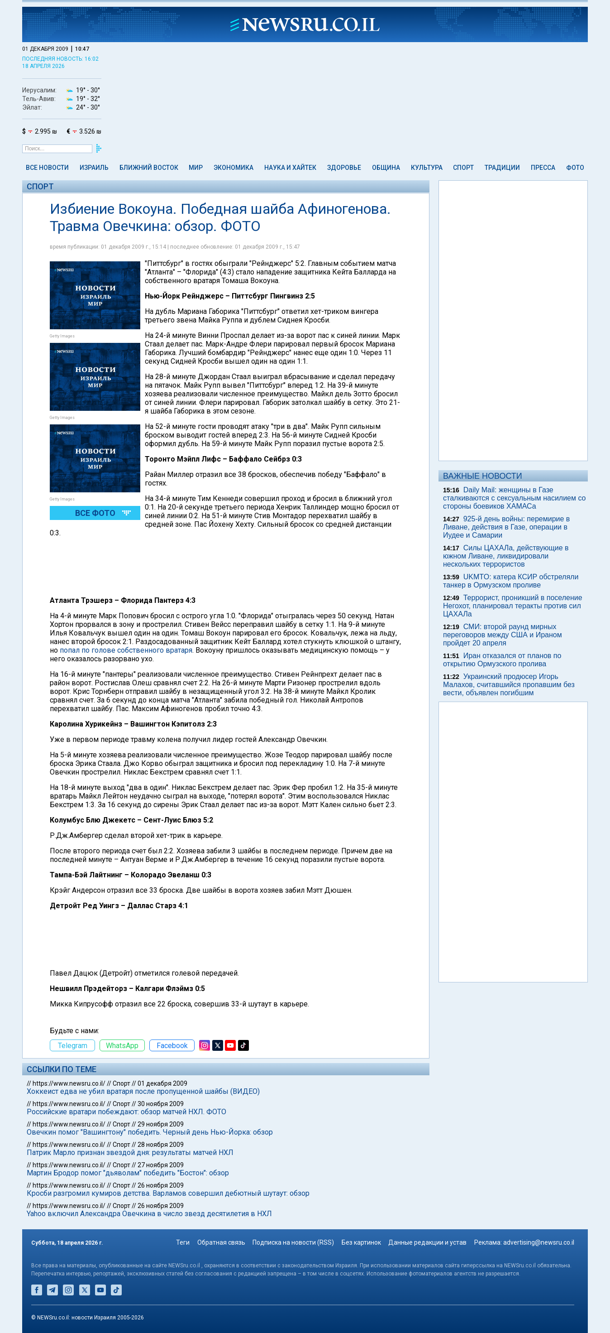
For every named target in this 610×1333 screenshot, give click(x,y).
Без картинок (361, 1242)
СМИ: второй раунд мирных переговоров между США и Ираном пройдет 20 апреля (502, 635)
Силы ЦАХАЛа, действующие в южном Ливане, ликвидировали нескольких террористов (506, 556)
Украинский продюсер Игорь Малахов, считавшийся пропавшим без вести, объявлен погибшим (509, 685)
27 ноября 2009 (161, 1165)
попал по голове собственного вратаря (126, 650)
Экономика (233, 167)
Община (386, 167)
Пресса (543, 167)
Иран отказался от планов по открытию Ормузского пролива (502, 660)
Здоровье (344, 167)
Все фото (95, 513)
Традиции (502, 167)
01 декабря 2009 (162, 1083)
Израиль (94, 167)
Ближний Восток (148, 167)
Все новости (47, 167)
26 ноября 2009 (161, 1185)
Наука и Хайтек (290, 167)
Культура (427, 167)
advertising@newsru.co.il (538, 1242)
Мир (196, 167)
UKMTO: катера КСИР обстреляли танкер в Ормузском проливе (510, 581)
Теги (183, 1242)
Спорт (463, 167)
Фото (575, 167)
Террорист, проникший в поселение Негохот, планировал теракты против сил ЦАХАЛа (512, 606)
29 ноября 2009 (161, 1124)
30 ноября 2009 (161, 1103)
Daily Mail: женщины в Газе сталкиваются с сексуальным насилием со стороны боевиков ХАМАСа (514, 498)
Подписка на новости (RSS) (293, 1242)
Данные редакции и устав (427, 1242)
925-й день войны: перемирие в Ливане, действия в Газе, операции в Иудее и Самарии (506, 527)
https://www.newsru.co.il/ (69, 1083)
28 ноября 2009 (161, 1144)
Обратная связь (221, 1242)
